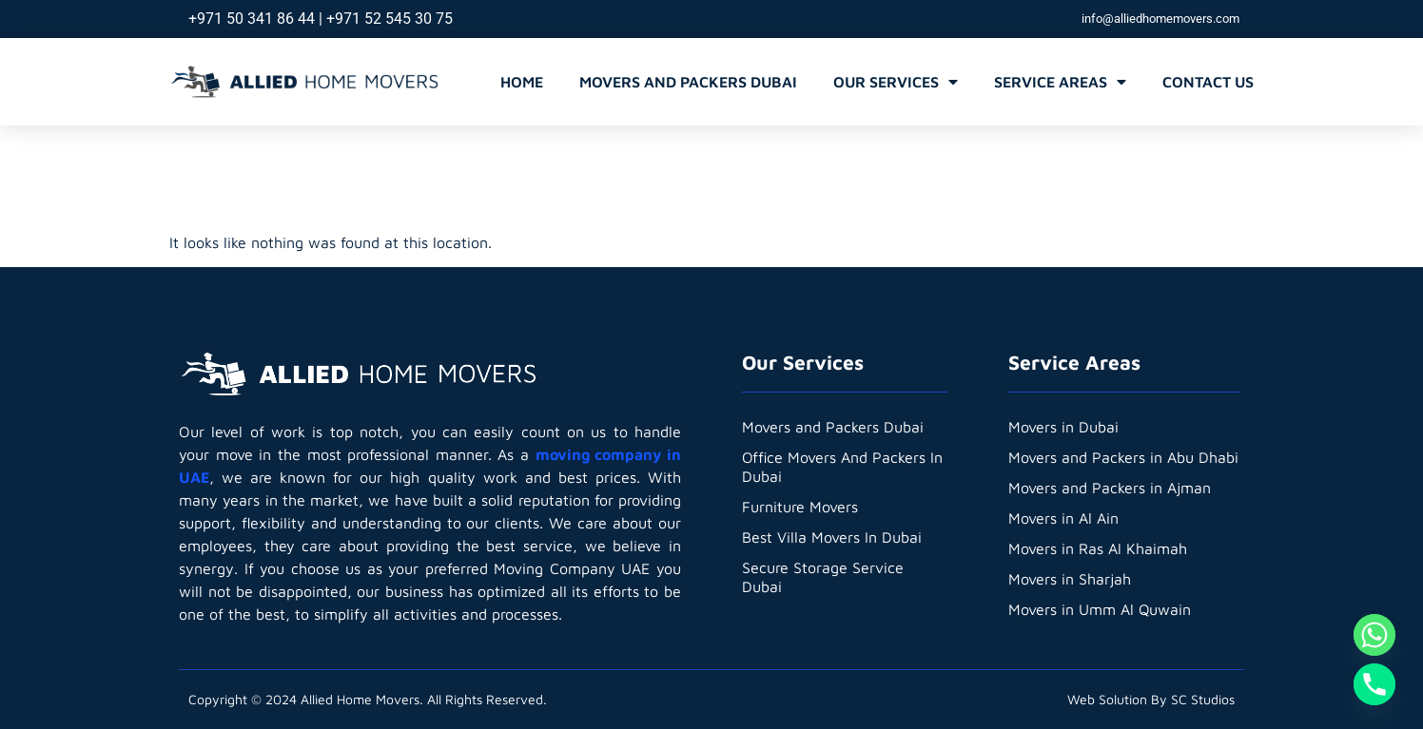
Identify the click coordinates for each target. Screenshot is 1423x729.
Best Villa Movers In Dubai (832, 537)
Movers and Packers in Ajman (1109, 487)
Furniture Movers (800, 506)
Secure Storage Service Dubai (823, 577)
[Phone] (1374, 684)
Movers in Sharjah (1069, 578)
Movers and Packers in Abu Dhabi (1123, 457)
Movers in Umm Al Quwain (1100, 609)
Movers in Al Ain (1063, 518)
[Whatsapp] (1374, 635)
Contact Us (1208, 81)
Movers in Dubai (1063, 426)
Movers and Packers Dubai (688, 81)
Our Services (895, 82)
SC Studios (1203, 699)
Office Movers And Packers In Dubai (843, 467)
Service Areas (1060, 82)
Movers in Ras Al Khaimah (1097, 548)
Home (521, 81)
